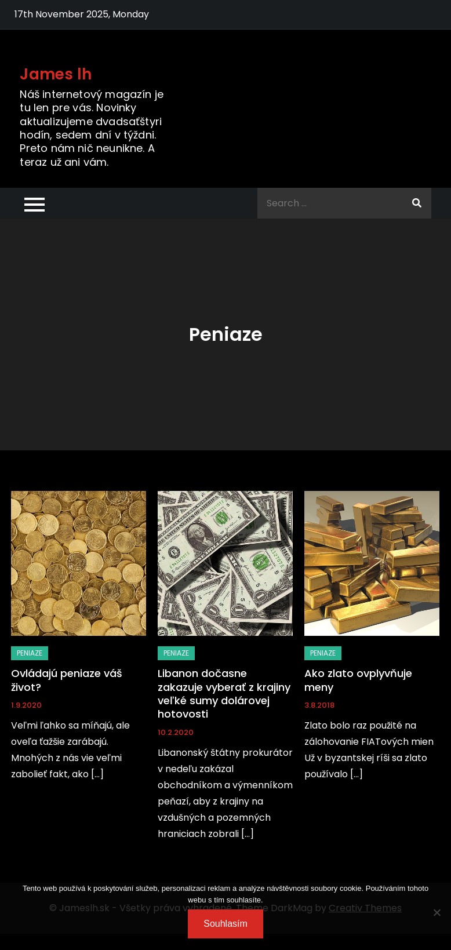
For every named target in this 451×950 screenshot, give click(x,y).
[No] (436, 912)
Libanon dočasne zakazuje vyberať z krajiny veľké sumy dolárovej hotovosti (224, 693)
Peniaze (29, 653)
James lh (56, 74)
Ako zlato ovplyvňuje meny (358, 680)
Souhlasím (225, 924)
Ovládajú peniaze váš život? (66, 680)
